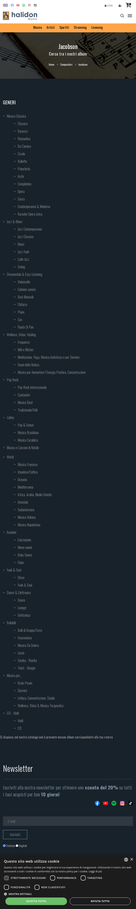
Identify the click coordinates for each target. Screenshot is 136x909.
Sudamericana (26, 509)
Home (51, 64)
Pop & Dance (26, 425)
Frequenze (24, 342)
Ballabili (11, 622)
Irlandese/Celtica (28, 472)
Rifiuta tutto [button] (100, 901)
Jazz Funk (23, 251)
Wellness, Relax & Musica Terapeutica (40, 705)
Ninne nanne (25, 547)
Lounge (22, 607)
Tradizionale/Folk (28, 409)
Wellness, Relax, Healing (21, 334)
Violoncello (24, 281)
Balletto (22, 161)
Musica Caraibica (28, 440)
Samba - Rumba (27, 660)
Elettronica (24, 615)
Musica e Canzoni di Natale (23, 447)
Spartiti (64, 27)
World (10, 456)
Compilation (24, 183)
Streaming (80, 27)
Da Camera (24, 146)
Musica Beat (25, 402)
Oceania (22, 479)
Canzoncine (24, 539)
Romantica (24, 138)
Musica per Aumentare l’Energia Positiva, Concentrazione (52, 372)
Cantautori (24, 394)
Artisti (51, 27)
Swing (21, 266)
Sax (20, 319)
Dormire (22, 690)
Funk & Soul (14, 569)
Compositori (66, 64)
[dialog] (68, 882)
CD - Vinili (13, 713)
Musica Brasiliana (28, 432)
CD (19, 728)
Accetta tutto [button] (36, 901)
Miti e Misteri (26, 349)
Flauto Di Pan (26, 327)
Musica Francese (28, 464)
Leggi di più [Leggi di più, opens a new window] (95, 871)
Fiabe (21, 562)
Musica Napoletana (29, 524)
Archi (21, 176)
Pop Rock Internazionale (32, 387)
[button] (68, 894)
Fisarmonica (25, 637)
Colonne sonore (27, 289)
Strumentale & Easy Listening (24, 274)
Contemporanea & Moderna (34, 206)
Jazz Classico (26, 236)
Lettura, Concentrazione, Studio (36, 698)
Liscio (21, 652)
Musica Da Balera (28, 645)
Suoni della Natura (28, 364)
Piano (21, 312)
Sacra (21, 198)
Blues (21, 244)
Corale (21, 153)
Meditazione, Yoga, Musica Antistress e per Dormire (48, 357)
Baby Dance (25, 554)
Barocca (23, 131)
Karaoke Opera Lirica (30, 214)
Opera (21, 191)
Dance (21, 600)
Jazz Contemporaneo (30, 229)
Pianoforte (24, 168)
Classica (23, 123)
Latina (10, 417)
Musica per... (14, 675)
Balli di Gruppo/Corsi (30, 630)
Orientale (23, 502)
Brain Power (25, 683)
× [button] (131, 859)
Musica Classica (16, 116)
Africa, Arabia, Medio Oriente (35, 494)
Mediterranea (25, 487)
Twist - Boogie (26, 667)
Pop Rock (12, 379)
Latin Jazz (23, 259)
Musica (37, 27)
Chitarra (22, 304)
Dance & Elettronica (19, 592)
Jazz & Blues (14, 221)
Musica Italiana (26, 517)
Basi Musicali (26, 296)
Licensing (97, 27)
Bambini (11, 532)
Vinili (20, 720)
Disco (21, 577)
